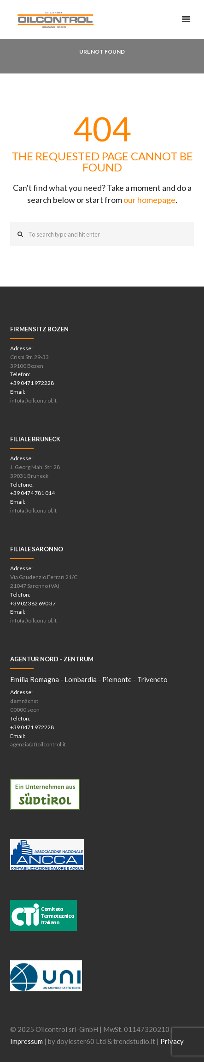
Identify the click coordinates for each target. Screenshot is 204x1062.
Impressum (26, 1041)
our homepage (149, 200)
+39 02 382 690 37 (33, 603)
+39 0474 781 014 (32, 492)
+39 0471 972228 (32, 382)
